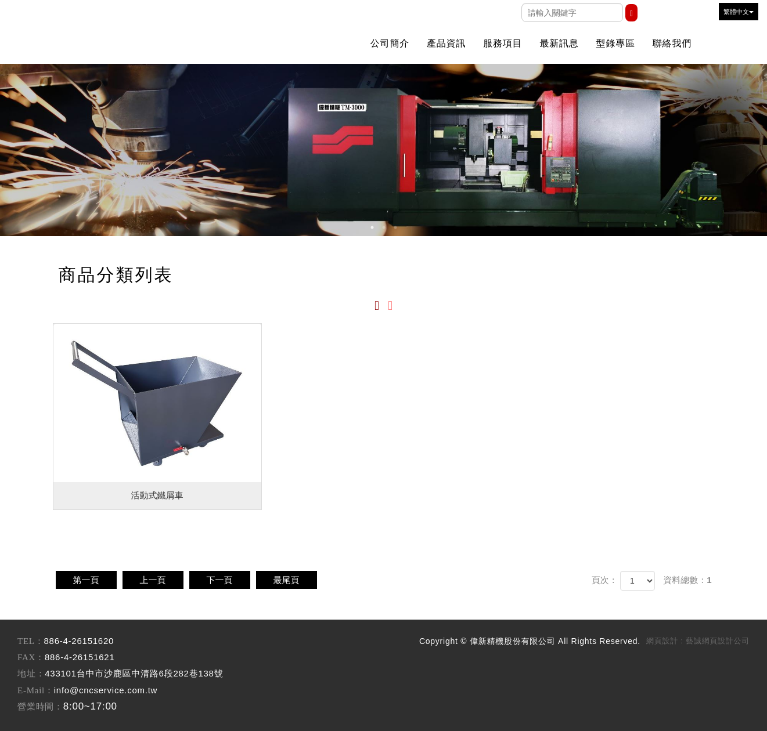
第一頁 (86, 580)
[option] (383, 150)
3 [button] (395, 227)
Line (701, 14)
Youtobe (678, 14)
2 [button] (384, 227)
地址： (31, 673)
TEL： (30, 641)
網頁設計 (662, 640)
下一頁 (220, 580)
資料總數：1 (687, 580)
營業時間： (40, 706)
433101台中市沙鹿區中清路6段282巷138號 (134, 673)
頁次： (605, 580)
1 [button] (372, 227)
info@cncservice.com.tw (105, 690)
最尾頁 (286, 580)
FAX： (31, 657)
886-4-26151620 (79, 641)
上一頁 (153, 580)
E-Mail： (35, 690)
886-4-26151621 (80, 657)
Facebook (655, 14)
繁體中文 (738, 11)
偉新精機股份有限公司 (121, 26)
